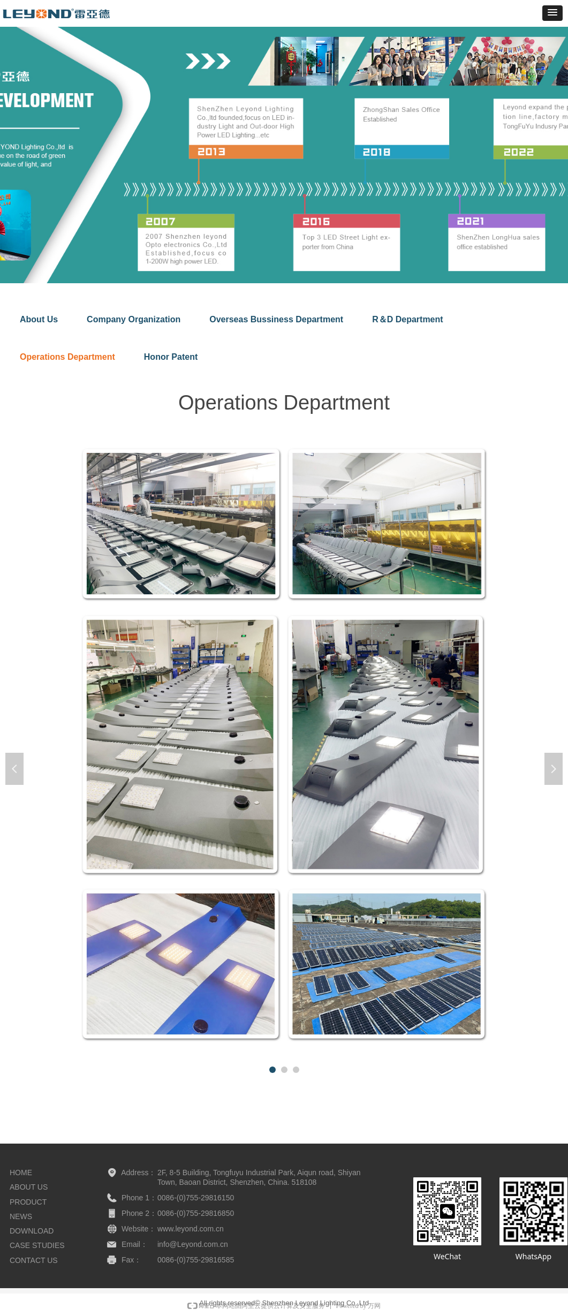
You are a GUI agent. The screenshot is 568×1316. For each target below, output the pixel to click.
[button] (552, 13)
